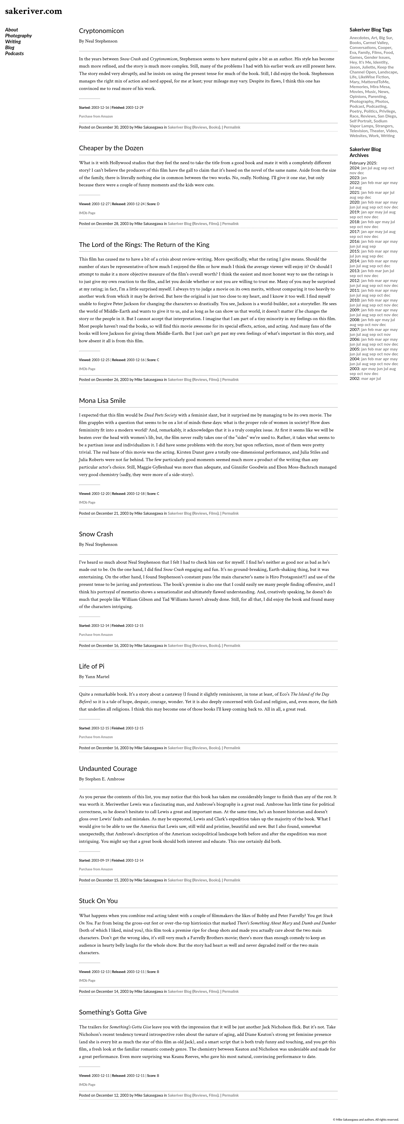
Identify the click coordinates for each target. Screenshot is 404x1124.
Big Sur (385, 37)
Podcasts (14, 53)
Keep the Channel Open (372, 69)
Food (388, 52)
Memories (359, 86)
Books (214, 127)
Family (364, 52)
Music (370, 91)
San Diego (387, 115)
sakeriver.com (33, 11)
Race (354, 115)
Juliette (368, 66)
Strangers (384, 125)
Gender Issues (377, 57)
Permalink (232, 127)
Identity (380, 62)
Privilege (387, 111)
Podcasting (376, 106)
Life (353, 76)
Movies (356, 91)
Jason (355, 66)
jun (352, 206)
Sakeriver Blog (179, 127)
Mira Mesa (380, 86)
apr (386, 182)
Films (213, 223)
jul (370, 167)
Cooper (384, 47)
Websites (358, 135)
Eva (353, 52)
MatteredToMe (375, 81)
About (11, 29)
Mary (354, 81)
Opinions (358, 96)
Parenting (377, 96)
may (394, 182)
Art (374, 37)
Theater (377, 130)
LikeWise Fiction (373, 76)
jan (364, 167)
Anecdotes (359, 37)
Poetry (356, 111)
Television (359, 130)
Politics (370, 111)
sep (384, 167)
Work (374, 135)
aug (376, 167)
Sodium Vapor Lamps (368, 123)
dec (361, 172)
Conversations (363, 47)
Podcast (357, 106)
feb (371, 182)
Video (391, 130)
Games (356, 57)
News (383, 91)
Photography (18, 35)
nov (353, 172)
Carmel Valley (375, 42)
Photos (381, 101)
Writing (13, 41)
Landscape (387, 71)
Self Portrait (361, 120)
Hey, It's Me (360, 62)
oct (391, 167)
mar (378, 182)
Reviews (200, 127)
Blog (9, 47)
